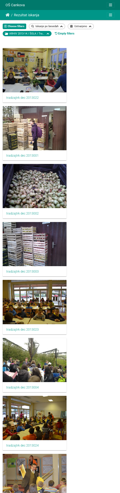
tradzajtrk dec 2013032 (22, 453)
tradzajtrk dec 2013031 (82, 402)
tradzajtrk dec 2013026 (22, 298)
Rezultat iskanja (26, 15)
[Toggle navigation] (110, 5)
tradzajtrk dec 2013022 (22, 91)
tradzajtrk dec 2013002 (22, 143)
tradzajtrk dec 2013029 (82, 350)
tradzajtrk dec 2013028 (22, 350)
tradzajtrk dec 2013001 (82, 91)
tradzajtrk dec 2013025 (82, 246)
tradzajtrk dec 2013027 (82, 298)
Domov (8, 15)
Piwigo (67, 485)
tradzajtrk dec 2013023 (22, 194)
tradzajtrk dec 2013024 (22, 246)
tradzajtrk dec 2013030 (22, 402)
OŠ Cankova (15, 5)
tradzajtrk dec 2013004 (82, 194)
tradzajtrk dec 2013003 (82, 143)
